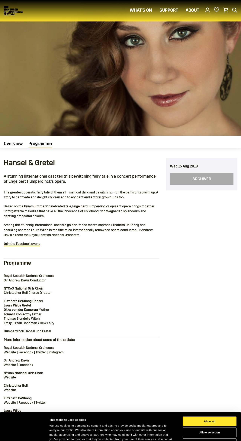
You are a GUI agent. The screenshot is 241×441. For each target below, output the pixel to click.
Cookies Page (128, 417)
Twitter (41, 352)
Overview (13, 143)
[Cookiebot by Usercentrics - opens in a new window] (24, 433)
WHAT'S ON (141, 10)
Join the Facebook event (22, 244)
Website (10, 352)
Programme (40, 143)
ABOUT (192, 10)
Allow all (209, 395)
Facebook (26, 352)
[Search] (234, 9)
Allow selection (209, 406)
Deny (209, 417)
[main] (120, 220)
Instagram (56, 352)
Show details (197, 433)
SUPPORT (168, 10)
